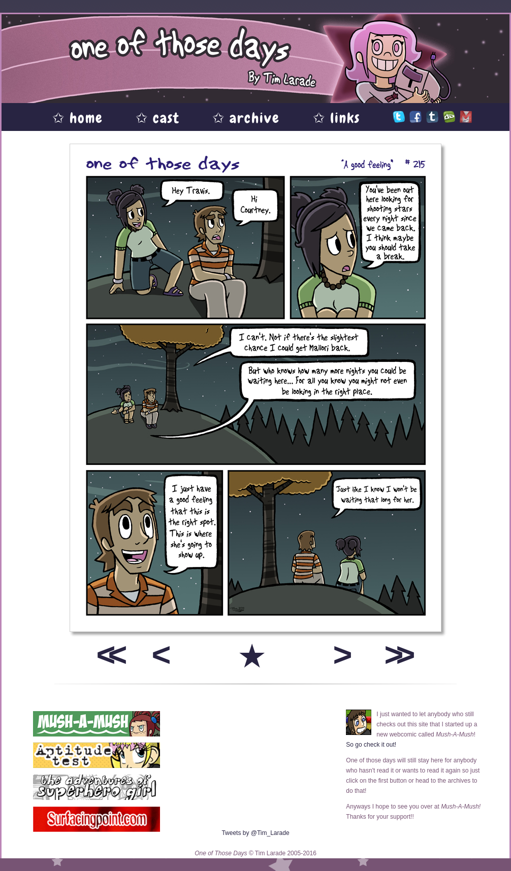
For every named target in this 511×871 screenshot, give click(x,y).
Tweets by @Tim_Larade (255, 832)
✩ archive (246, 118)
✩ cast (158, 118)
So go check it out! (371, 744)
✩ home (77, 118)
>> (396, 654)
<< (108, 654)
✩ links (336, 118)
